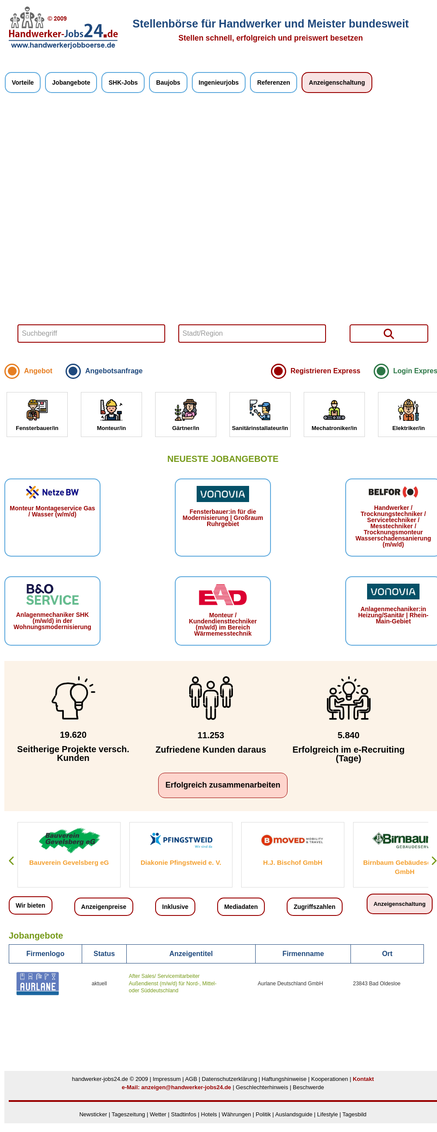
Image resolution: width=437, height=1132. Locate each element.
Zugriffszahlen (315, 906)
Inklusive (175, 906)
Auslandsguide (293, 1114)
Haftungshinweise (284, 1079)
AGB (191, 1079)
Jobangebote (71, 82)
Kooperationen (329, 1079)
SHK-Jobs (123, 82)
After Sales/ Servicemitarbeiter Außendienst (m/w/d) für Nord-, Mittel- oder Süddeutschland (173, 983)
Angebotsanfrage (114, 371)
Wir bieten (30, 905)
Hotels (209, 1114)
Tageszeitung (128, 1114)
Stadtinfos (183, 1114)
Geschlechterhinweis (262, 1087)
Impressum (166, 1079)
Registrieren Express (326, 371)
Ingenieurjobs (219, 82)
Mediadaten (241, 906)
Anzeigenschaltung (337, 82)
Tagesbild (355, 1114)
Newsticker (93, 1114)
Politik (264, 1114)
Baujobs (168, 82)
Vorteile (23, 82)
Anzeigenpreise (103, 906)
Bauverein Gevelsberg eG (69, 862)
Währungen (236, 1114)
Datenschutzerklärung (229, 1079)
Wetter (158, 1114)
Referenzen (273, 82)
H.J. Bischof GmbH (293, 862)
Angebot (38, 371)
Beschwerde (308, 1087)
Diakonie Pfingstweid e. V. (181, 862)
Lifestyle (327, 1114)
